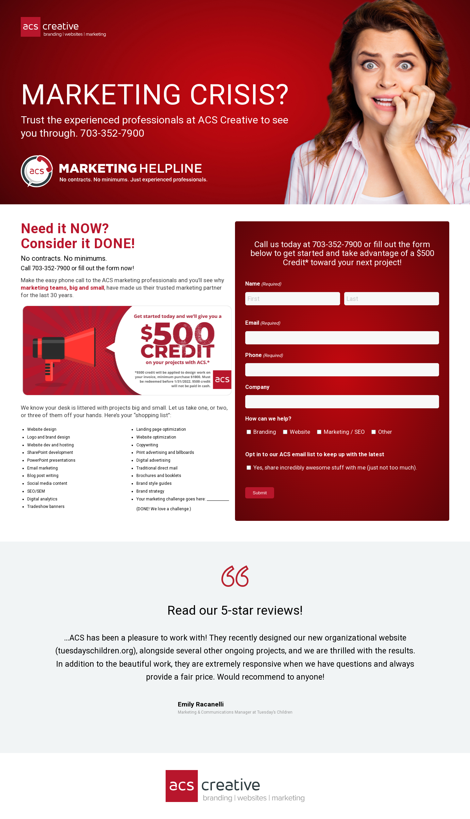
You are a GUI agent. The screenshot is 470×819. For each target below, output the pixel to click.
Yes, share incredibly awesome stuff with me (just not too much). (335, 467)
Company (257, 387)
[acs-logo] (63, 27)
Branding (264, 432)
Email (262, 323)
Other (385, 432)
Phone (264, 356)
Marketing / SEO (344, 432)
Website (300, 432)
